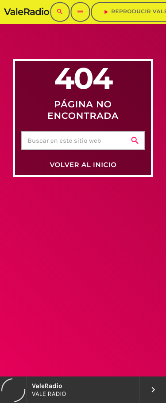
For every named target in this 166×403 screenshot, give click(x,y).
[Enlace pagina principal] (26, 12)
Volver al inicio (83, 164)
